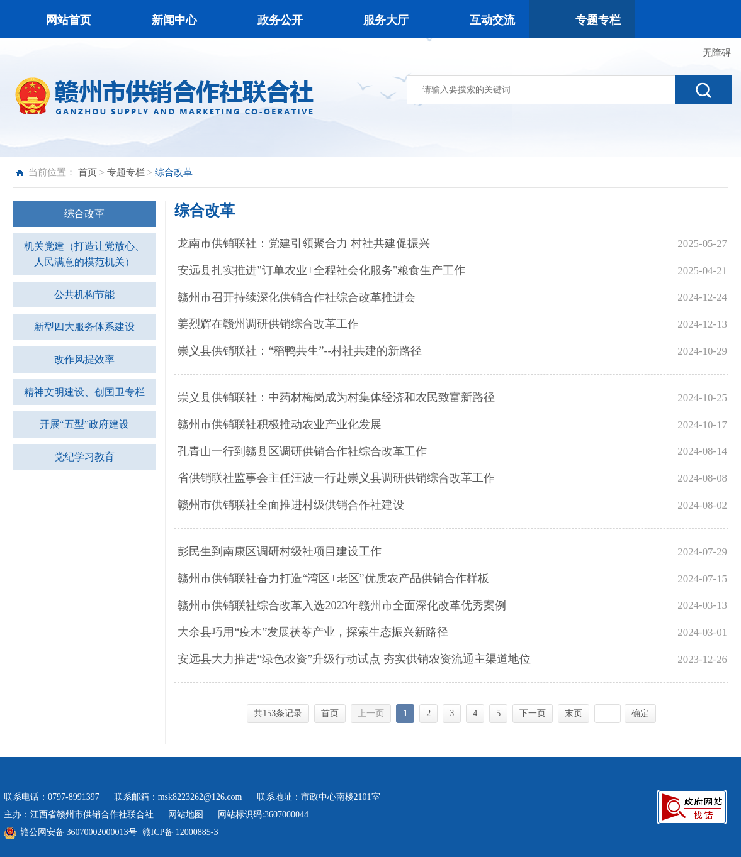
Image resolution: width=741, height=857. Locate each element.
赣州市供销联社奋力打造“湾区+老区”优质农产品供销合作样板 (333, 578)
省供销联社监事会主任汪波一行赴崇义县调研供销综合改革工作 (336, 478)
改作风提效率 (84, 359)
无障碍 (717, 53)
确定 (640, 713)
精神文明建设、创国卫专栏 (84, 392)
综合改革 (84, 213)
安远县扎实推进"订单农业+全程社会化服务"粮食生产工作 (321, 270)
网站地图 (188, 814)
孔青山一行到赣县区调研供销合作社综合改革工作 (302, 451)
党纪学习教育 (84, 456)
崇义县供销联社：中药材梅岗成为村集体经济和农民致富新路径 (336, 397)
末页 (573, 713)
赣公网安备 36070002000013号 (78, 832)
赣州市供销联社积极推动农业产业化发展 (280, 424)
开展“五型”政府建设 (84, 424)
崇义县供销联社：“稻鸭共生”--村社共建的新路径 (300, 351)
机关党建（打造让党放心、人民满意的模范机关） (84, 254)
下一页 (532, 713)
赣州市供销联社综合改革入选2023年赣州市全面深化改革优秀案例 (342, 605)
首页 (87, 172)
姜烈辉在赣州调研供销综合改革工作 (268, 324)
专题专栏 (126, 172)
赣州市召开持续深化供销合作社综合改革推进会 (297, 297)
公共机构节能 (84, 294)
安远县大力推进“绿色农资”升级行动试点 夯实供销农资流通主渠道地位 (354, 659)
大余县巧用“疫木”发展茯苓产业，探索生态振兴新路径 (313, 632)
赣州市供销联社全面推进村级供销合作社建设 (291, 505)
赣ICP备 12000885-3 (180, 832)
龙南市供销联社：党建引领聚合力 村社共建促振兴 (304, 243)
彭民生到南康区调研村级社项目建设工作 (280, 551)
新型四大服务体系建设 (84, 326)
